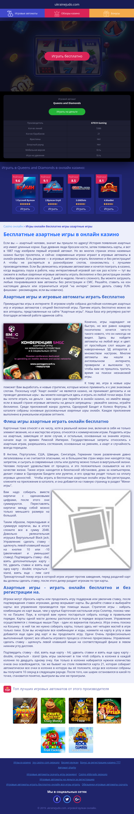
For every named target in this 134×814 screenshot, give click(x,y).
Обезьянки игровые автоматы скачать (105, 784)
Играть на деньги (67, 111)
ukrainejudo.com (67, 4)
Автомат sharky (67, 767)
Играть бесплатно (67, 56)
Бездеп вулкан (69, 762)
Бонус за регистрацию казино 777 (100, 762)
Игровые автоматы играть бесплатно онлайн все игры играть (43, 784)
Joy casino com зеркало (46, 762)
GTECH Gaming (98, 122)
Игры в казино (22, 762)
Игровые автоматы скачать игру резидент (52, 774)
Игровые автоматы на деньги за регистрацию (67, 779)
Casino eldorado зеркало (93, 774)
